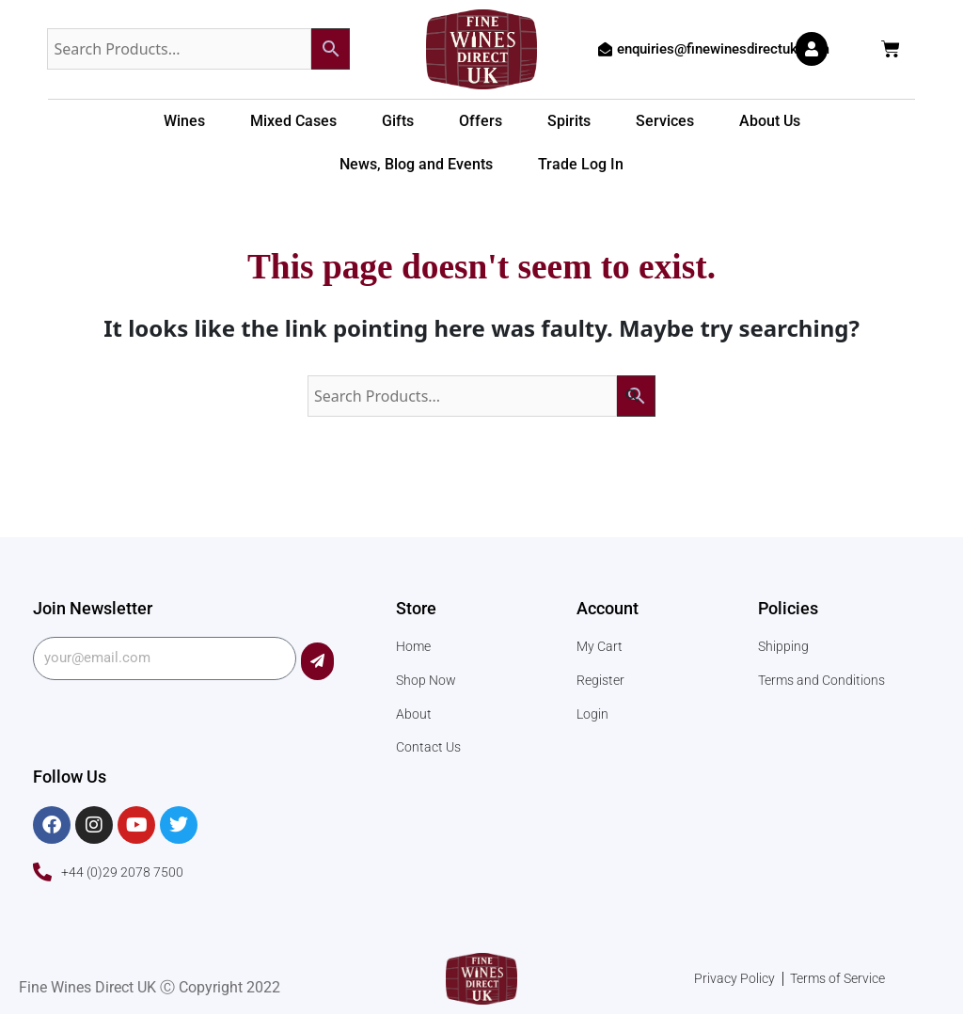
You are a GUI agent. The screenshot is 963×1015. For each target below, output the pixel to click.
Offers (480, 121)
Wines (184, 121)
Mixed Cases (293, 121)
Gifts (398, 121)
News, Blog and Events (416, 164)
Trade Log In (581, 164)
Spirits (569, 121)
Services (665, 121)
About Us (769, 121)
